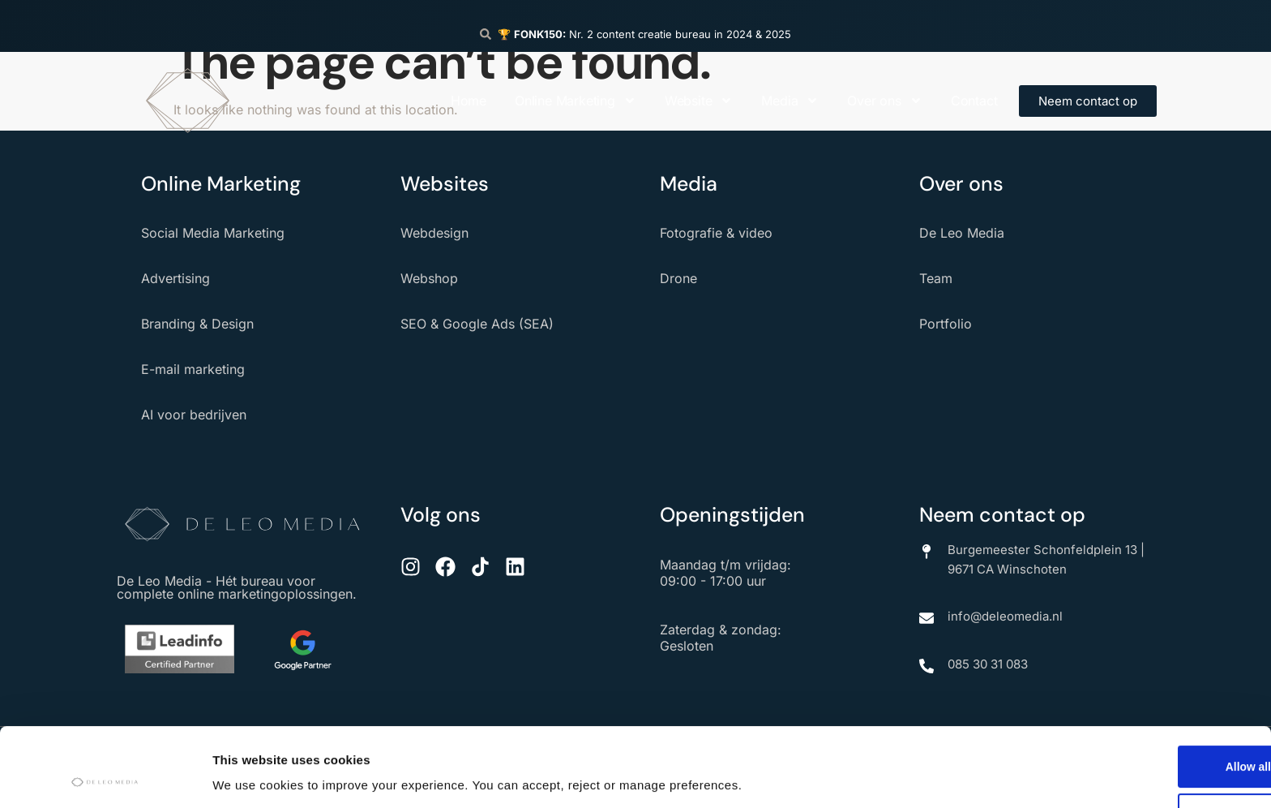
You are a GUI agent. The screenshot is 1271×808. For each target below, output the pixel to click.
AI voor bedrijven (193, 414)
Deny (1136, 741)
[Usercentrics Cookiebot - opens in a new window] (105, 776)
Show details (250, 770)
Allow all (1136, 689)
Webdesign (434, 233)
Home (468, 100)
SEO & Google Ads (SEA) (477, 324)
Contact (974, 100)
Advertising (175, 278)
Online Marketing (575, 100)
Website (699, 100)
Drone (678, 278)
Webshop (429, 278)
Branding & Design (197, 324)
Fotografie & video (716, 233)
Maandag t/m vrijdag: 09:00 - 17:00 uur (725, 573)
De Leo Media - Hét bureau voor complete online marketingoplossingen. (237, 587)
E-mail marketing (193, 369)
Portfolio (945, 324)
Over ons (884, 100)
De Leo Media (961, 233)
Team (935, 278)
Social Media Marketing (213, 233)
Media (790, 100)
